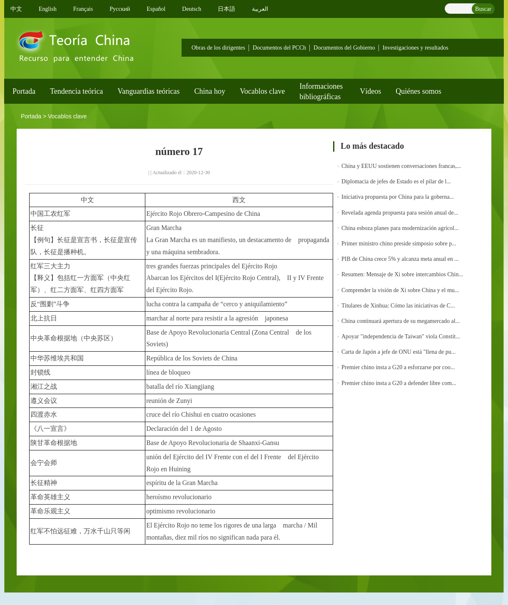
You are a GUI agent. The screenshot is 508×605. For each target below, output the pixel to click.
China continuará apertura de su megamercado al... (400, 321)
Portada (23, 91)
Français (83, 9)
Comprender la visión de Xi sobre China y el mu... (400, 290)
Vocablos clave (262, 91)
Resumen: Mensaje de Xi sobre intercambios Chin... (402, 274)
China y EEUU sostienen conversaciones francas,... (401, 166)
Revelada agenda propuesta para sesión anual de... (399, 213)
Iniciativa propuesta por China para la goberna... (397, 197)
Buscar (483, 9)
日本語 (226, 9)
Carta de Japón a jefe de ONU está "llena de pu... (398, 352)
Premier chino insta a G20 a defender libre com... (398, 383)
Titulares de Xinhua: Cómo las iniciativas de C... (398, 305)
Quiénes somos (418, 91)
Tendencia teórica (76, 91)
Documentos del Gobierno (344, 48)
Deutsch (191, 9)
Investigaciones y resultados (415, 48)
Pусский (120, 9)
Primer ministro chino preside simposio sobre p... (398, 243)
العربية (260, 9)
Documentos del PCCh (279, 48)
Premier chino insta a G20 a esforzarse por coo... (398, 367)
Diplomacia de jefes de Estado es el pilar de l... (396, 181)
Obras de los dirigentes (218, 48)
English (48, 9)
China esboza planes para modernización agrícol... (399, 228)
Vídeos (370, 91)
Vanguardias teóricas (148, 91)
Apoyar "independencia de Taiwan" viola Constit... (400, 336)
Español (156, 9)
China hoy (210, 91)
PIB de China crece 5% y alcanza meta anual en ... (400, 259)
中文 (16, 9)
